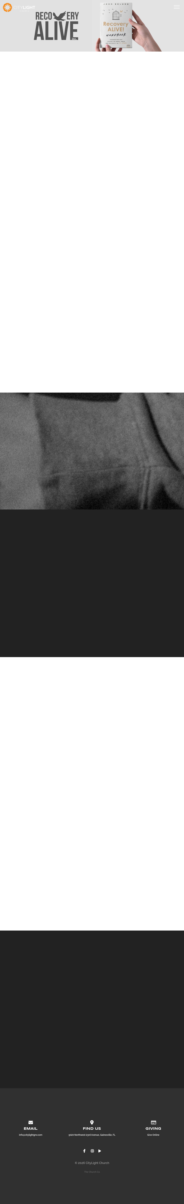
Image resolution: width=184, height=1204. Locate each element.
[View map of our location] (92, 1122)
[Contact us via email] (31, 1122)
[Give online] (153, 1122)
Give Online (153, 1135)
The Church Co (92, 1172)
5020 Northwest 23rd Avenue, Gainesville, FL (92, 1135)
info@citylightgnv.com (30, 1135)
